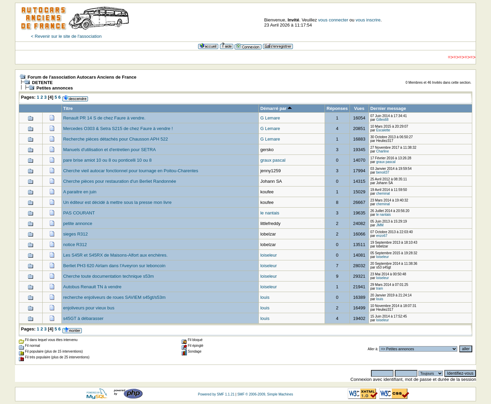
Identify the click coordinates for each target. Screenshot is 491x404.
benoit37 (382, 172)
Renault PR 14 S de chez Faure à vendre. (104, 117)
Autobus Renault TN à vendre (92, 286)
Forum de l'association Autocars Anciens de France (82, 77)
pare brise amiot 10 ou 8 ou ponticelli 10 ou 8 (107, 160)
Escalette (383, 130)
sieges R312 (75, 234)
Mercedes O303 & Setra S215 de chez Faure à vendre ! (118, 128)
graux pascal (272, 160)
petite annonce (77, 223)
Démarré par (276, 108)
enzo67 (381, 236)
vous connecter (333, 19)
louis (264, 297)
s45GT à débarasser (83, 318)
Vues (359, 108)
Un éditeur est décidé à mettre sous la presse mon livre (117, 202)
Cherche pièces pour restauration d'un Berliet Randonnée (119, 181)
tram (379, 288)
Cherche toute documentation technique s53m (108, 276)
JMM (380, 225)
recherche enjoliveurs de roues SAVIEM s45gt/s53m (114, 297)
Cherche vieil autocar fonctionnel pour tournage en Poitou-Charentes (130, 170)
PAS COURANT (79, 212)
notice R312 (75, 244)
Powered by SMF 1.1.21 (216, 394)
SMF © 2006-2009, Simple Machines (265, 394)
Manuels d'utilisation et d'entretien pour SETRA (109, 149)
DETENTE (42, 82)
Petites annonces (54, 88)
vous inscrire (368, 19)
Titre (68, 108)
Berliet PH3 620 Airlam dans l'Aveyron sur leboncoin (114, 265)
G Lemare (270, 117)
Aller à (372, 349)
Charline (382, 151)
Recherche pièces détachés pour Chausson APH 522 (115, 139)
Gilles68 (382, 120)
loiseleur (268, 255)
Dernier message (388, 108)
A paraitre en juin (79, 191)
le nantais (269, 212)
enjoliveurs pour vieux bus (88, 307)
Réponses (337, 108)
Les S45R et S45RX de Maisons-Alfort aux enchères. (115, 255)
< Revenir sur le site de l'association (66, 36)
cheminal (383, 193)
